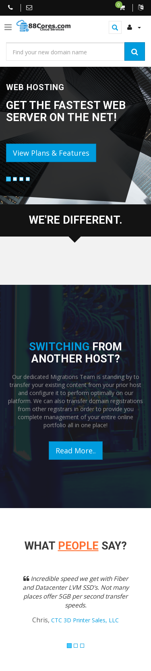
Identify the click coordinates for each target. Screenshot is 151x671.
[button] (16, 604)
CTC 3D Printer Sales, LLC (85, 620)
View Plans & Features (51, 153)
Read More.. (76, 450)
